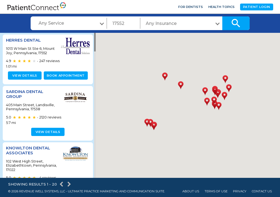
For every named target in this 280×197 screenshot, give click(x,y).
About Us (190, 191)
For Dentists (190, 7)
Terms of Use (216, 191)
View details (23, 75)
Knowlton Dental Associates (28, 150)
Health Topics (221, 7)
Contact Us (262, 191)
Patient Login (256, 7)
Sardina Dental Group (24, 94)
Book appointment (65, 75)
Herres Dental (23, 40)
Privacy (239, 191)
